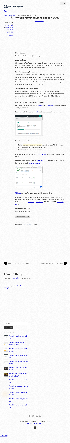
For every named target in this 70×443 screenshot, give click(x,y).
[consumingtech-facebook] (29, 415)
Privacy (40, 423)
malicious (50, 105)
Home (5, 15)
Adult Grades (10, 31)
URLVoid (18, 193)
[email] (36, 415)
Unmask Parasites (41, 154)
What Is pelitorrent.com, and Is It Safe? (54, 263)
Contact (34, 423)
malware (40, 105)
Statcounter (3, 435)
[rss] (40, 415)
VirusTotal (40, 160)
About (29, 423)
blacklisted (39, 202)
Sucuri (36, 112)
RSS (7, 11)
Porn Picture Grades (9, 33)
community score (34, 163)
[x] (33, 415)
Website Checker (12, 15)
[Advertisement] (42, 36)
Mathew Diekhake (9, 25)
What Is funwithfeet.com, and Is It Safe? (17, 263)
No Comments (10, 29)
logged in (16, 278)
